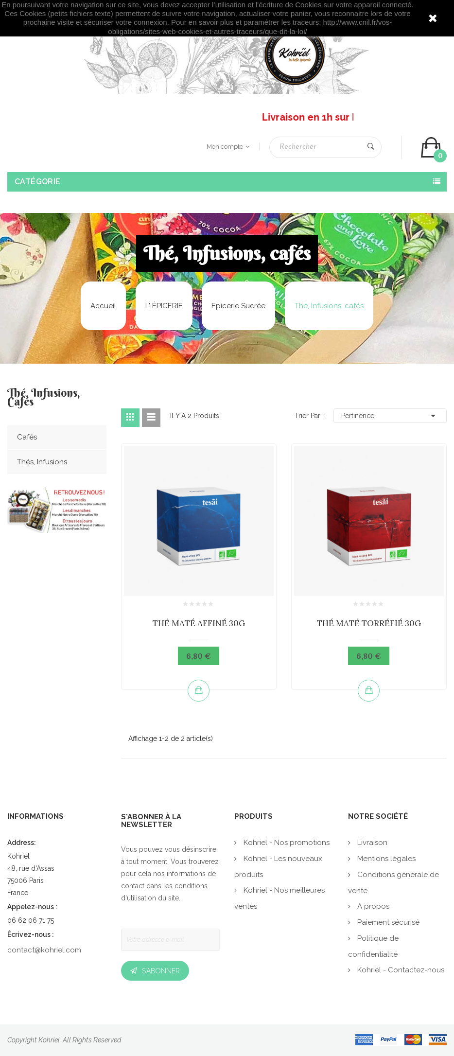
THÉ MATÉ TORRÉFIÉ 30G (369, 623)
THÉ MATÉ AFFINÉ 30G (199, 623)
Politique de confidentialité (373, 946)
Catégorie (38, 181)
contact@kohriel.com (44, 950)
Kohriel (49, 1040)
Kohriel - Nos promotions (286, 842)
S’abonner (161, 971)
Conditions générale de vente (393, 882)
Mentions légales (385, 858)
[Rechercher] (325, 147)
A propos (372, 906)
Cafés (27, 437)
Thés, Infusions (42, 462)
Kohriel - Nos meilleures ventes (279, 898)
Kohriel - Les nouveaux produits (278, 866)
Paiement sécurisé (387, 922)
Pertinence (390, 416)
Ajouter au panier (199, 690)
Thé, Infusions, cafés (43, 398)
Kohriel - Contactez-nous (399, 970)
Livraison (371, 842)
